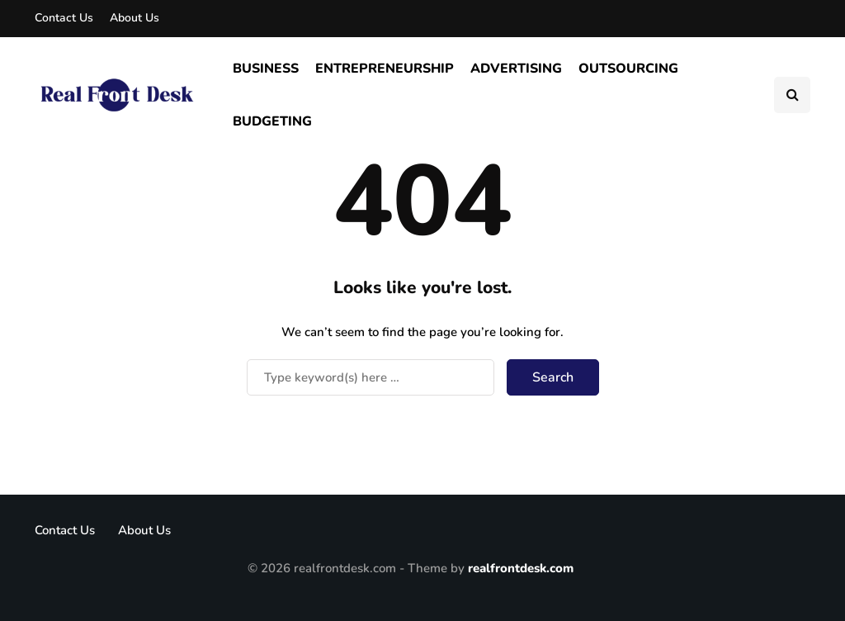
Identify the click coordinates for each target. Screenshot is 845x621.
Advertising (516, 68)
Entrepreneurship (384, 68)
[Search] (370, 377)
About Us (134, 18)
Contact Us (64, 18)
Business (266, 68)
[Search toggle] (792, 95)
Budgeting (272, 121)
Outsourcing (628, 68)
